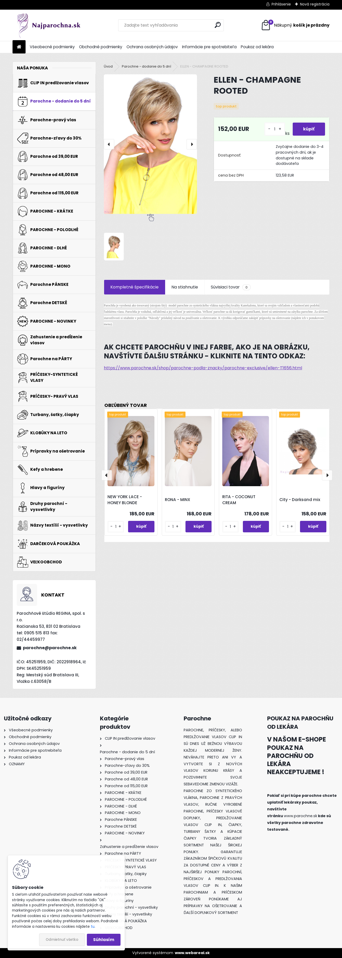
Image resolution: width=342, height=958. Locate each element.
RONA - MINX (177, 499)
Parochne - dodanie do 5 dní (146, 66)
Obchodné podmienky (100, 47)
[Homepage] (19, 47)
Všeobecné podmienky (52, 47)
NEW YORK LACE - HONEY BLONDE (124, 499)
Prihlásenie (281, 4)
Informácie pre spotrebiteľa (209, 47)
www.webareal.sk (192, 952)
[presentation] (109, 144)
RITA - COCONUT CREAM (238, 499)
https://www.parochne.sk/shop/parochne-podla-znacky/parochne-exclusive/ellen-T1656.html (203, 368)
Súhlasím (103, 940)
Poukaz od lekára (257, 47)
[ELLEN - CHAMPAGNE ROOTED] (150, 144)
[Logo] (48, 25)
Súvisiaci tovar (231, 287)
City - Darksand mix (299, 499)
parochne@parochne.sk (50, 648)
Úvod (108, 66)
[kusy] (274, 129)
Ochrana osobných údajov (152, 47)
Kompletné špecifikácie (134, 287)
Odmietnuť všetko (62, 939)
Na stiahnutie (184, 287)
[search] (218, 25)
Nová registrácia (314, 4)
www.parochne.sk (300, 815)
